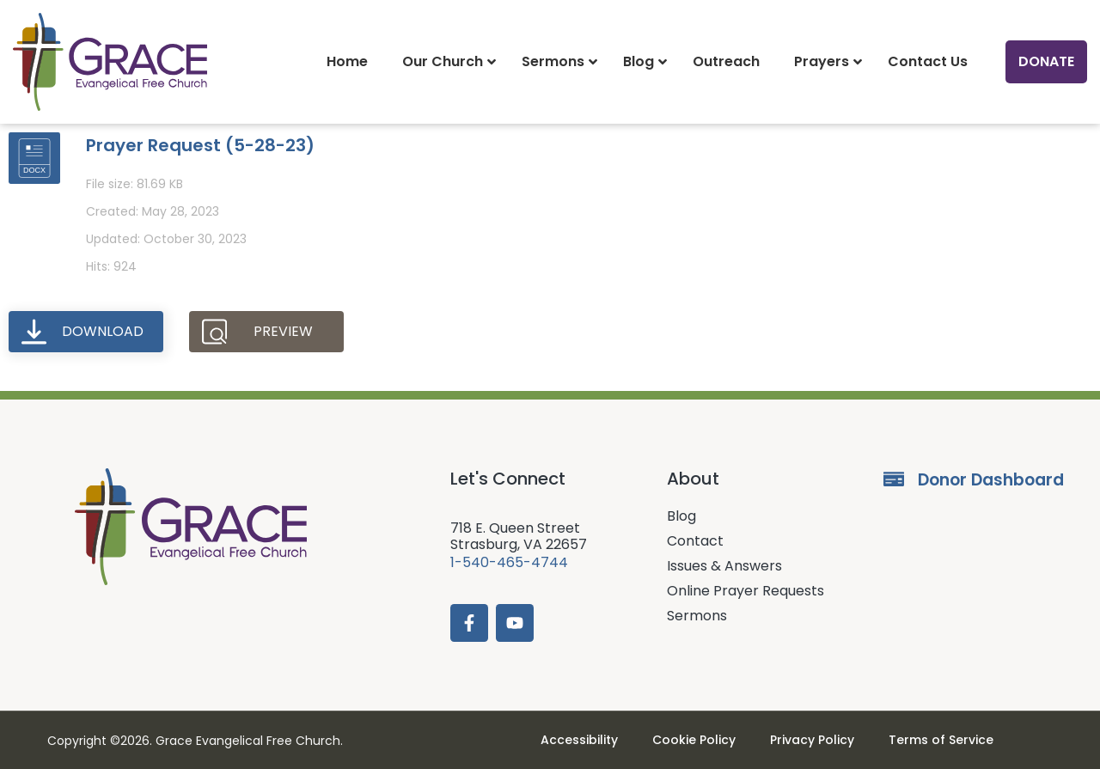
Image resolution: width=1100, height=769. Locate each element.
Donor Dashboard (991, 479)
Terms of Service (941, 739)
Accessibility (579, 739)
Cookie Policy (694, 739)
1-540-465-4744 (509, 562)
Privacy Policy (812, 739)
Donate (1046, 61)
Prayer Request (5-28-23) (200, 145)
